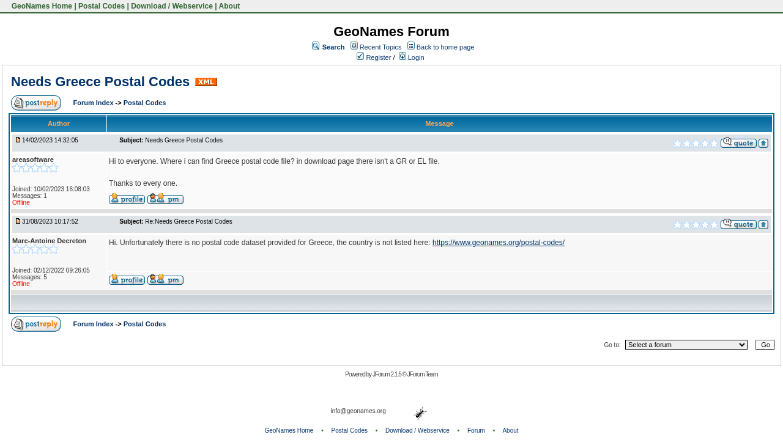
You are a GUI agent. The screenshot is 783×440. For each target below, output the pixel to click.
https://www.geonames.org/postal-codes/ (498, 242)
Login (412, 57)
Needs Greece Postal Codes (100, 81)
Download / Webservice (172, 6)
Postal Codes (101, 6)
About (229, 6)
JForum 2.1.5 (388, 374)
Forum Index (94, 102)
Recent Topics (381, 47)
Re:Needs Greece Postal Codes (188, 221)
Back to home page (446, 47)
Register (374, 57)
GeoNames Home (40, 6)
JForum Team (422, 374)
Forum (476, 430)
